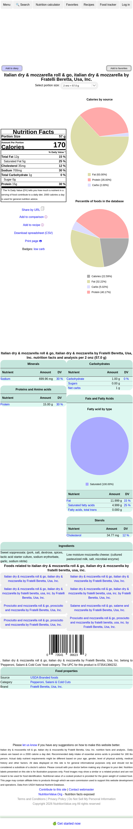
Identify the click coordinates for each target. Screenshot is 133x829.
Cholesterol (73, 535)
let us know (30, 745)
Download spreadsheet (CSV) (33, 233)
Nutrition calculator (48, 4)
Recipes (89, 4)
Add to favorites (118, 68)
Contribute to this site (52, 789)
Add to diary (11, 68)
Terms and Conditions (31, 799)
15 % (127, 500)
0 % (126, 378)
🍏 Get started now (66, 823)
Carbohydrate (75, 378)
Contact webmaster (81, 789)
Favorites (72, 4)
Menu (6, 4)
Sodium (5, 378)
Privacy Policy (57, 799)
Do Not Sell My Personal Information (92, 799)
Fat (68, 500)
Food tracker (108, 4)
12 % (125, 535)
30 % (59, 378)
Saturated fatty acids (81, 505)
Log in (126, 4)
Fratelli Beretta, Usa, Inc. (46, 686)
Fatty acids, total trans (82, 509)
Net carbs (74, 388)
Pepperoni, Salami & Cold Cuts (50, 682)
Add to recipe (31, 224)
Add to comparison (31, 216)
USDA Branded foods (44, 677)
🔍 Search (23, 4)
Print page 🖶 (33, 241)
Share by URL (33, 209)
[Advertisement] (66, 36)
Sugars (72, 383)
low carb (39, 249)
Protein (5, 404)
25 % (127, 505)
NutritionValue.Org (50, 794)
